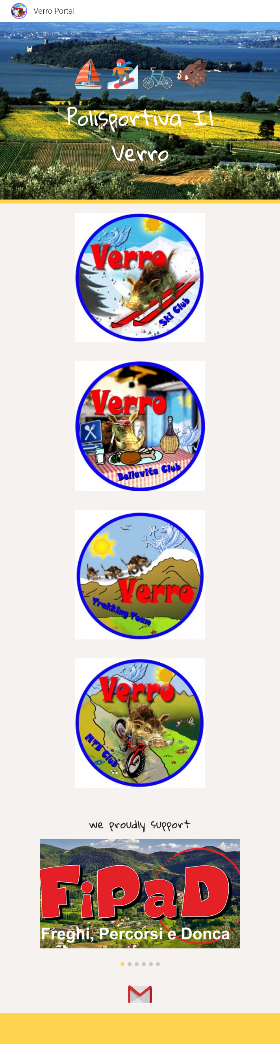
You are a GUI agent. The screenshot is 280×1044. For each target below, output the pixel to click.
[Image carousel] (140, 902)
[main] (140, 113)
